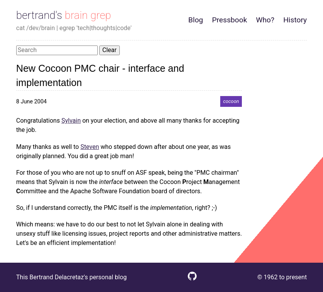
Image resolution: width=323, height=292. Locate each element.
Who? (265, 19)
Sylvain (71, 120)
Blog (195, 19)
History (295, 19)
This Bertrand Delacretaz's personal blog (71, 277)
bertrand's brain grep (63, 15)
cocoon (231, 102)
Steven (89, 146)
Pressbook (229, 19)
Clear (109, 50)
